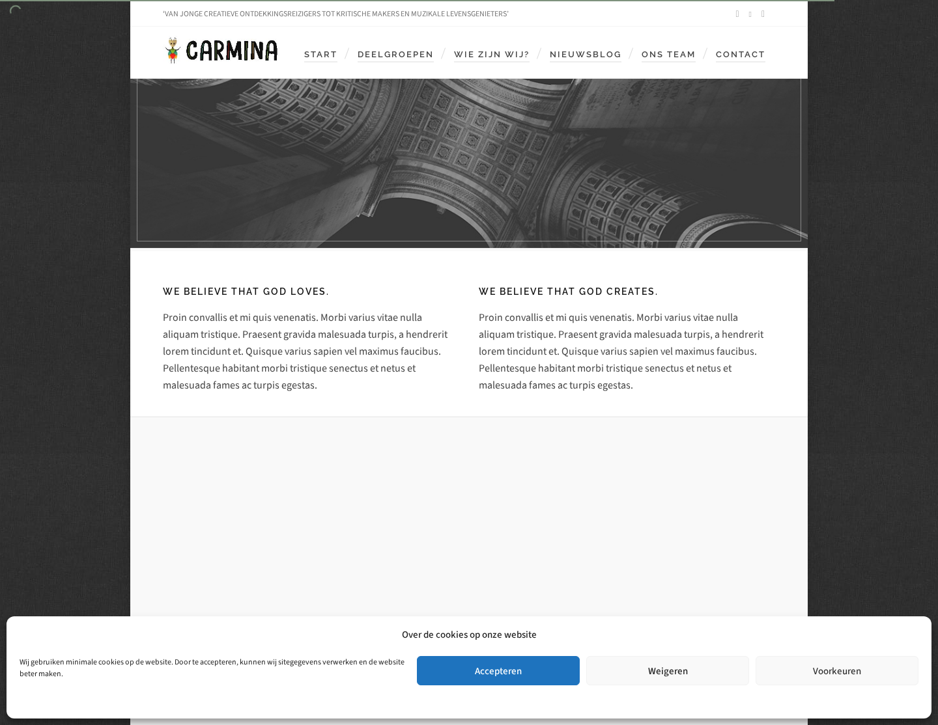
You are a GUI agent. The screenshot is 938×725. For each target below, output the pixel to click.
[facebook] (739, 14)
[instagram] (752, 14)
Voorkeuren (837, 670)
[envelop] (765, 14)
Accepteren (498, 670)
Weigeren (668, 670)
